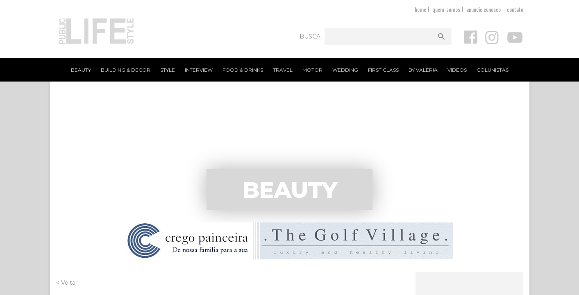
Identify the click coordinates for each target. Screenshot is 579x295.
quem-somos (446, 9)
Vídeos (457, 70)
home (420, 9)
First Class (383, 70)
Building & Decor (125, 70)
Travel (283, 70)
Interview (199, 70)
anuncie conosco (483, 9)
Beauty (81, 70)
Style (167, 70)
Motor (312, 70)
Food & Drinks (243, 70)
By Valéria (423, 70)
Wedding (345, 70)
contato (515, 9)
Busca (310, 36)
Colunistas (493, 70)
